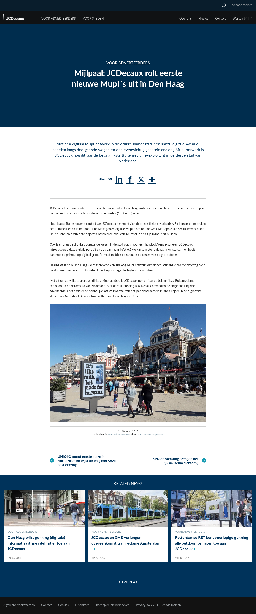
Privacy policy (145, 605)
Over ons (185, 18)
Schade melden (242, 5)
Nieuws (203, 18)
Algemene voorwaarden (19, 605)
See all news (128, 581)
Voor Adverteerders (58, 18)
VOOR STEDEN (93, 18)
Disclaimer (82, 605)
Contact (220, 18)
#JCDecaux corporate (150, 434)
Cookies (63, 605)
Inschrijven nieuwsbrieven (112, 605)
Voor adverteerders (119, 434)
